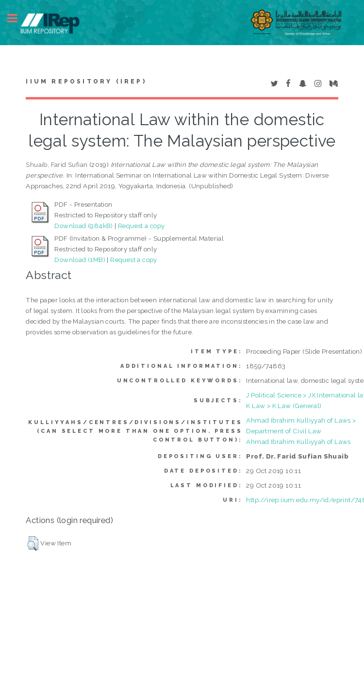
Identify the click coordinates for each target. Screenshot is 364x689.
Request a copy (141, 226)
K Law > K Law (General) (283, 406)
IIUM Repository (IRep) (86, 81)
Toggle (17, 18)
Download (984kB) (83, 226)
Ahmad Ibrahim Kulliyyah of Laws (298, 441)
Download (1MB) (79, 259)
